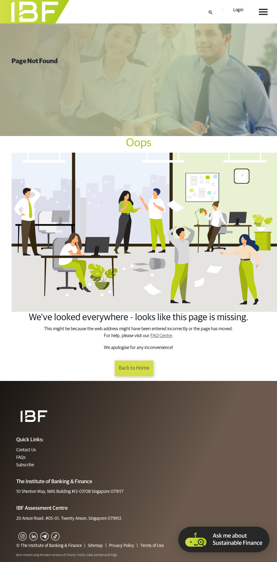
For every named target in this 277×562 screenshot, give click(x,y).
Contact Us (26, 450)
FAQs (21, 457)
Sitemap (95, 546)
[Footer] (34, 416)
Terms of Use (151, 546)
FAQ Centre (161, 335)
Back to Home (134, 368)
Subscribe (25, 465)
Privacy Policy (121, 546)
